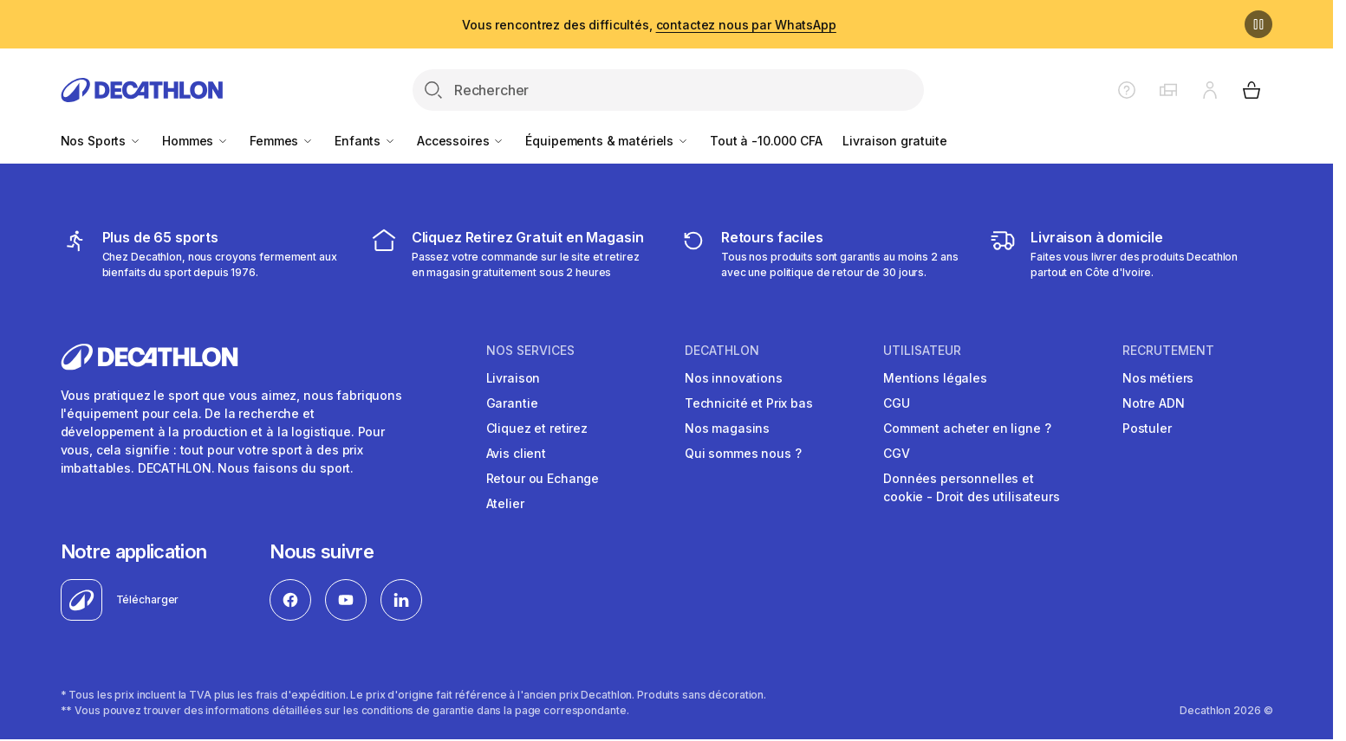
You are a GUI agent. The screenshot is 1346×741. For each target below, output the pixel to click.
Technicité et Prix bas (749, 403)
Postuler (1147, 428)
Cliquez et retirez (537, 428)
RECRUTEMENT (1168, 351)
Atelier (505, 503)
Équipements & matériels (607, 140)
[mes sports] (202, 253)
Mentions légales (935, 377)
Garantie (512, 403)
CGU (896, 403)
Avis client (516, 453)
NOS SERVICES (530, 351)
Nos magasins (727, 428)
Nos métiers (1157, 377)
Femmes (282, 140)
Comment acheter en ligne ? (966, 428)
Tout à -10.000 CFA (766, 140)
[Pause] (1258, 24)
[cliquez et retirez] (511, 253)
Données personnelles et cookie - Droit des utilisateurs (971, 487)
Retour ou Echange (543, 478)
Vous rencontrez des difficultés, (649, 24)
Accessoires (460, 140)
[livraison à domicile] (1130, 253)
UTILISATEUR (922, 351)
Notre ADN (1153, 403)
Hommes (195, 140)
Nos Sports (101, 140)
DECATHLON (722, 351)
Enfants (365, 140)
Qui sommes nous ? (743, 453)
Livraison (513, 377)
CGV (896, 453)
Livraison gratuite (894, 140)
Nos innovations (734, 377)
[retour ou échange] (821, 253)
